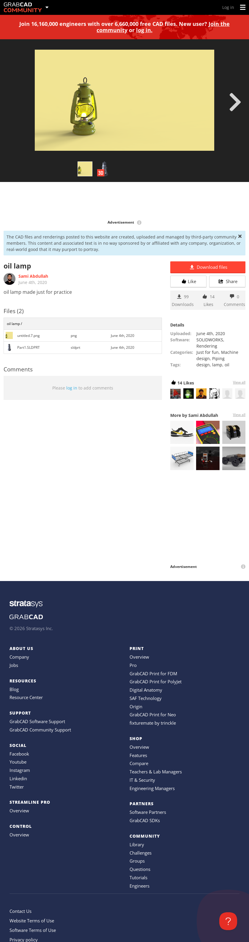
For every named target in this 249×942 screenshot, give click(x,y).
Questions (140, 869)
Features (138, 755)
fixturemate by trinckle (153, 723)
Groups (137, 861)
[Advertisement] (124, 201)
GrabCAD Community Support (40, 730)
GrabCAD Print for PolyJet (156, 681)
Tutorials (138, 877)
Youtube (18, 762)
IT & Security (142, 780)
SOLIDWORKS (209, 340)
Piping (218, 358)
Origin (136, 706)
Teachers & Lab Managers (156, 772)
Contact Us (20, 911)
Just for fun (207, 352)
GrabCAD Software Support (37, 721)
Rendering (206, 346)
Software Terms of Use (33, 930)
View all (239, 382)
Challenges (141, 853)
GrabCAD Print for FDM (153, 673)
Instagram (20, 770)
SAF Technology (146, 698)
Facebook (19, 754)
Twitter (17, 787)
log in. (144, 30)
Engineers (139, 886)
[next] (235, 102)
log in (71, 388)
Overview (19, 811)
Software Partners (148, 812)
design (203, 365)
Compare (139, 763)
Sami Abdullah (33, 276)
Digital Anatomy (146, 690)
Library (137, 844)
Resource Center (26, 697)
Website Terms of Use (32, 921)
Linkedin (18, 778)
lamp (217, 365)
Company (19, 657)
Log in (228, 7)
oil (227, 365)
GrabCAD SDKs (145, 820)
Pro (133, 665)
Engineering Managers (152, 788)
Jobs (14, 665)
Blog (14, 689)
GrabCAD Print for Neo (153, 715)
